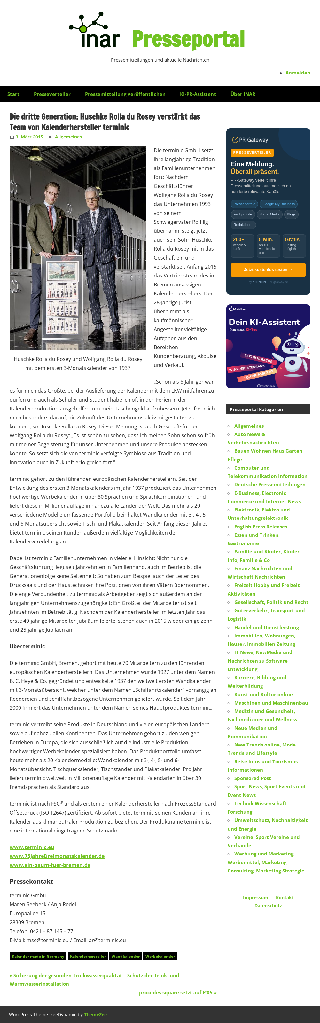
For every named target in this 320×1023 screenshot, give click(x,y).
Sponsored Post (252, 778)
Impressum (255, 897)
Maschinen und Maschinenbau (271, 702)
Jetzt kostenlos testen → (268, 269)
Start (13, 94)
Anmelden (297, 72)
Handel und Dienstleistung (266, 627)
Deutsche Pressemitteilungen (270, 484)
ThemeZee (95, 1014)
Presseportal (187, 38)
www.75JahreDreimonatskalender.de (57, 856)
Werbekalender (160, 956)
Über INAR (242, 94)
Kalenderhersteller (88, 956)
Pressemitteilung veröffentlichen (125, 94)
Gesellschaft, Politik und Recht (271, 602)
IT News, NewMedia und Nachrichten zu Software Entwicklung (260, 660)
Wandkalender (126, 956)
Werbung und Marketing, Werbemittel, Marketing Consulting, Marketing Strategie (266, 862)
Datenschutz (268, 905)
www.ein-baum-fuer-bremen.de (50, 865)
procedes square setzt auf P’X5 (176, 992)
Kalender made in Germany (38, 956)
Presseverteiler (52, 94)
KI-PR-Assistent (198, 94)
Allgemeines (68, 137)
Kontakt (285, 897)
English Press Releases (260, 526)
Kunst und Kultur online (263, 694)
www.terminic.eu (32, 847)
